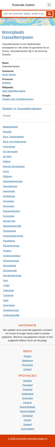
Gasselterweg (10, 186)
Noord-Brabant (27, 407)
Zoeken (27, 356)
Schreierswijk (10, 270)
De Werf (7, 156)
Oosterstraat (9, 231)
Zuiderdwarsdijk (11, 315)
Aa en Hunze (9, 74)
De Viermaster (10, 151)
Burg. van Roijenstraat (14, 141)
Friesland (27, 389)
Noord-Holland (27, 411)
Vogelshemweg (11, 310)
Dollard (6, 161)
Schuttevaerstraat (12, 275)
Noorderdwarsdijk (12, 226)
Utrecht (27, 420)
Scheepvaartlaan (12, 255)
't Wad (6, 285)
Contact (27, 369)
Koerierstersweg (11, 211)
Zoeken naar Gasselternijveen (17, 99)
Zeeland (27, 424)
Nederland (27, 360)
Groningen (27, 398)
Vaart (5, 300)
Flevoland (27, 385)
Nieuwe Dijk (9, 221)
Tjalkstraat (8, 290)
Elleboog (7, 176)
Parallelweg (9, 241)
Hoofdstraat (9, 196)
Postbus (7, 251)
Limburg (27, 402)
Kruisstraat (8, 216)
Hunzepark (8, 206)
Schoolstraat (9, 265)
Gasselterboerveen (13, 181)
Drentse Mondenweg (14, 166)
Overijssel (27, 415)
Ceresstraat (9, 146)
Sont (5, 280)
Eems (6, 171)
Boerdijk (7, 132)
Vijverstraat (9, 305)
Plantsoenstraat (11, 246)
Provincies (27, 365)
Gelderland (27, 394)
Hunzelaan (8, 201)
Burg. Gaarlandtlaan (13, 136)
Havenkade (9, 191)
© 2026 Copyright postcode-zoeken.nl (27, 438)
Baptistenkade (10, 127)
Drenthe (6, 83)
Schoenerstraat (11, 260)
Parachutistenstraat (13, 236)
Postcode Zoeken (23, 5)
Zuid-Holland (27, 429)
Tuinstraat (8, 295)
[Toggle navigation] (49, 5)
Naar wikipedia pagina (13, 91)
